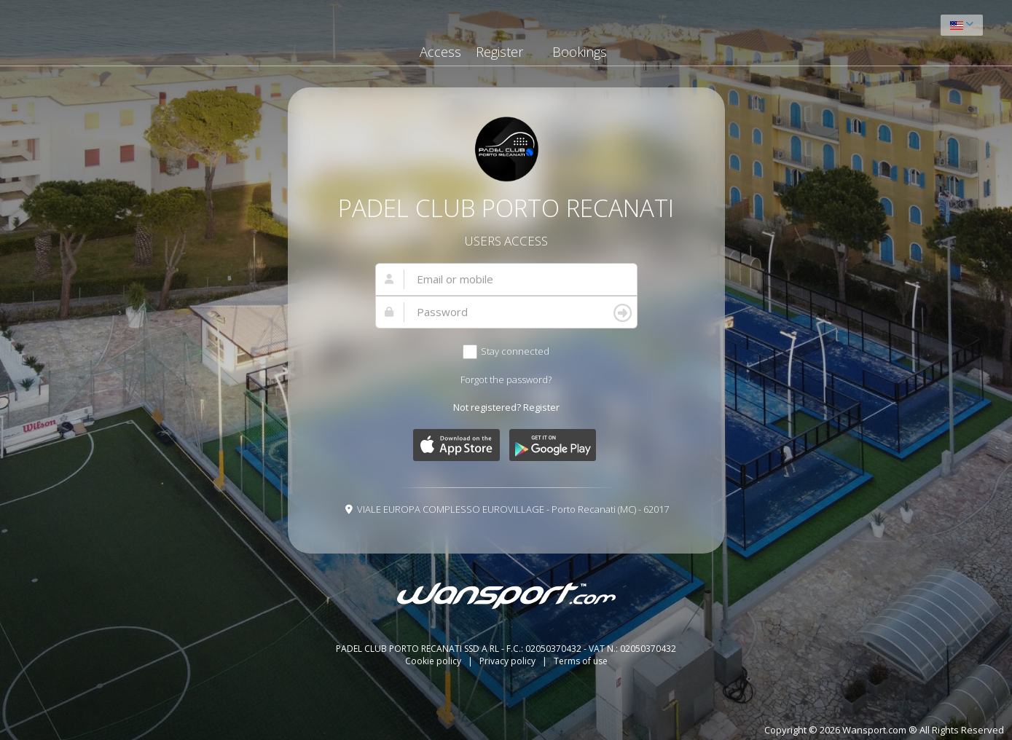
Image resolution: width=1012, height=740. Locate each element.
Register (499, 51)
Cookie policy (434, 661)
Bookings (579, 51)
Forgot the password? (506, 379)
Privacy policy (508, 661)
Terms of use (581, 661)
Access (440, 51)
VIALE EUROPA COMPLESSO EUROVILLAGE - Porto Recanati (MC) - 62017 (513, 509)
